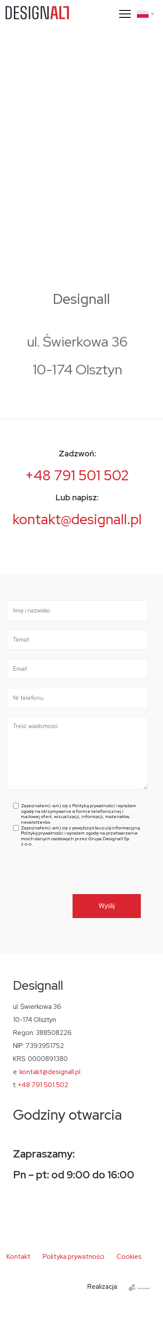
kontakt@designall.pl (77, 519)
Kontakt (18, 1256)
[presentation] (79, 877)
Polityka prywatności (73, 1256)
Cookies (129, 1256)
